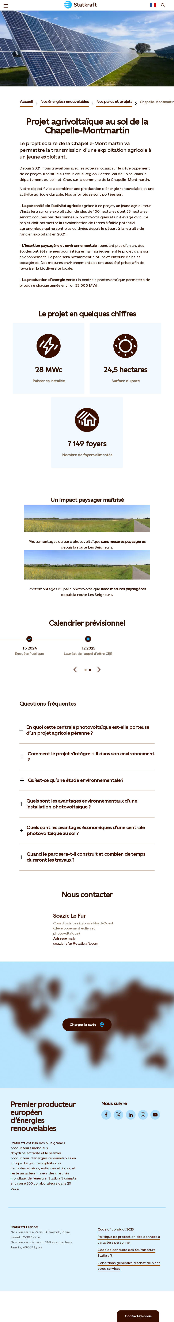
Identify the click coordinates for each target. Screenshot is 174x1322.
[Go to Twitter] (118, 1115)
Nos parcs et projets (114, 101)
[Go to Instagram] (143, 1115)
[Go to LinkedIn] (131, 1115)
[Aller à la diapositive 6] (90, 670)
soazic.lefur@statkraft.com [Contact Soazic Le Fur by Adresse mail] (75, 943)
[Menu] (5, 5)
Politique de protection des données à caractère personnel (129, 1239)
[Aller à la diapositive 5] (85, 670)
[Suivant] (99, 670)
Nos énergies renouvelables (64, 101)
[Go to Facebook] (106, 1115)
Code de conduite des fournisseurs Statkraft (126, 1252)
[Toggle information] (87, 730)
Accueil (26, 101)
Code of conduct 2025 (116, 1229)
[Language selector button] (153, 5)
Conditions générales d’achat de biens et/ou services (129, 1266)
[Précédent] (75, 670)
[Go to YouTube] (155, 1115)
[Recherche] (163, 5)
